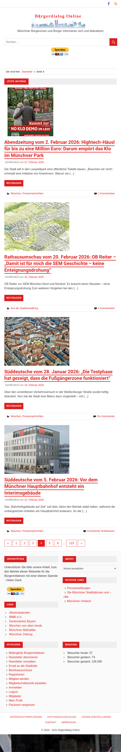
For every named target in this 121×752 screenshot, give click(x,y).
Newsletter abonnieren (23, 657)
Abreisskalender (19, 612)
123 (71, 543)
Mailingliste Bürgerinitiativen (27, 652)
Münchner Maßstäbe (22, 629)
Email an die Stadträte (23, 665)
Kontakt (50, 722)
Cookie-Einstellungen (96, 717)
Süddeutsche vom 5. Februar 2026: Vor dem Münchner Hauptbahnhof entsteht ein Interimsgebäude (51, 486)
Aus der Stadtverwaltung (24, 308)
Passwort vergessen (22, 704)
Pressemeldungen (78, 588)
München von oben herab (25, 625)
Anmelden (15, 687)
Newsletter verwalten (22, 661)
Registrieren (16, 674)
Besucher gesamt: (80, 661)
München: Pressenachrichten (27, 193)
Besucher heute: (78, 652)
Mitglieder (15, 696)
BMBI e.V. (15, 616)
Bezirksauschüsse (20, 670)
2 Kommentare (106, 193)
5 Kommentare (106, 308)
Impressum (69, 722)
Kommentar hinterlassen (101, 531)
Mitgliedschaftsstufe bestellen (28, 683)
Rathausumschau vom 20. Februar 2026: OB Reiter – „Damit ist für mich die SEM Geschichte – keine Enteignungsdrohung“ (60, 263)
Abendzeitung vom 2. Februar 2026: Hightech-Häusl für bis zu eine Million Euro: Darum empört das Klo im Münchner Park (59, 148)
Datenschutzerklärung (26, 717)
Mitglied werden (19, 678)
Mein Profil (16, 700)
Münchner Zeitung (21, 634)
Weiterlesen (13, 183)
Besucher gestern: (80, 657)
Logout (13, 691)
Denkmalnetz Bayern (22, 621)
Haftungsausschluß (61, 717)
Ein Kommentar (105, 416)
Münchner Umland (79, 601)
